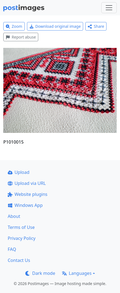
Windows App (25, 205)
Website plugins (27, 194)
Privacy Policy (22, 238)
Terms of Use (21, 227)
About (14, 216)
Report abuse (21, 37)
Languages (76, 273)
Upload (18, 172)
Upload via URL (27, 183)
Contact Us (19, 260)
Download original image (55, 26)
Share (96, 26)
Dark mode (40, 273)
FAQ (12, 249)
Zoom (14, 26)
